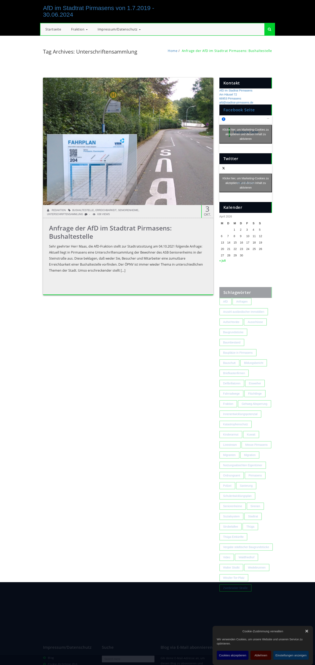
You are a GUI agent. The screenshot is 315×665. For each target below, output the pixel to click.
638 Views (101, 214)
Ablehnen (261, 655)
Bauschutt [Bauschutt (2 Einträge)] (229, 374)
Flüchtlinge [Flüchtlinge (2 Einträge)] (255, 404)
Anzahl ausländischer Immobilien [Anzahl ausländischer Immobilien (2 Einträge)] (243, 323)
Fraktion (79, 29)
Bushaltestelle (83, 210)
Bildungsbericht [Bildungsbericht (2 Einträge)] (253, 374)
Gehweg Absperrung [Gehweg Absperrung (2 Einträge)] (254, 415)
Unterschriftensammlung (65, 214)
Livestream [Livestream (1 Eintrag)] (230, 456)
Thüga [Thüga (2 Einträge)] (250, 537)
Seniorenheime (128, 210)
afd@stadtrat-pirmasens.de (236, 102)
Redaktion (56, 210)
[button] (307, 631)
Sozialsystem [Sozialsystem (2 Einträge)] (231, 527)
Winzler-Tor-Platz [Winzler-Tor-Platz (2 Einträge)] (234, 589)
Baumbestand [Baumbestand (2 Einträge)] (231, 353)
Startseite (53, 29)
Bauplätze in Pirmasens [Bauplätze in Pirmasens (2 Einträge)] (238, 363)
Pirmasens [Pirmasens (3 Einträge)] (255, 486)
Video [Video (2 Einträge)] (226, 568)
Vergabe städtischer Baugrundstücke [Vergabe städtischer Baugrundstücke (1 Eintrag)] (246, 558)
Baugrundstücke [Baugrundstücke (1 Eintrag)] (233, 343)
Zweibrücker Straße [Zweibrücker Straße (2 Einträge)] (235, 599)
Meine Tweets (245, 183)
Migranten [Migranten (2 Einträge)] (229, 466)
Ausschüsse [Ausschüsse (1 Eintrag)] (255, 333)
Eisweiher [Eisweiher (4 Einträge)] (255, 394)
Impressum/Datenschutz (119, 29)
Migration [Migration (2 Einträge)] (250, 466)
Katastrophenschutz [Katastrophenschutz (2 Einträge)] (235, 435)
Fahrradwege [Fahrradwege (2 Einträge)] (231, 404)
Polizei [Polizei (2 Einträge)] (227, 496)
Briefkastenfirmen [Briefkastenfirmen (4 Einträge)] (234, 384)
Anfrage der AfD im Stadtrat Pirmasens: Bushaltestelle (227, 51)
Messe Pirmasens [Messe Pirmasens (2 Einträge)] (256, 456)
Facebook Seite (239, 110)
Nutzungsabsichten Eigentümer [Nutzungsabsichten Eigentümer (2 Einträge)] (242, 476)
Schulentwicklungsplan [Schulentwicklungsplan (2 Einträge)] (237, 507)
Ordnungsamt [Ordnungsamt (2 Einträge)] (231, 486)
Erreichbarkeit (106, 210)
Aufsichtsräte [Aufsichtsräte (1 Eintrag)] (231, 333)
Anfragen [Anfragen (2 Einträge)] (242, 312)
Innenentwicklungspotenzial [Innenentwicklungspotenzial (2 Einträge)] (240, 425)
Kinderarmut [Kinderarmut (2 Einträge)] (230, 445)
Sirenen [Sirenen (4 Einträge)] (255, 517)
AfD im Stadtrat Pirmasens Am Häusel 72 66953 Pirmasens (236, 94)
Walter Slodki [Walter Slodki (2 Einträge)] (231, 578)
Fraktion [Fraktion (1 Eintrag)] (228, 415)
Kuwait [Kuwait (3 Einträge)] (251, 445)
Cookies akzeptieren (232, 655)
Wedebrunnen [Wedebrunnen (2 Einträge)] (257, 578)
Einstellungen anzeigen (291, 655)
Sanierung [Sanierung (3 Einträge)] (246, 496)
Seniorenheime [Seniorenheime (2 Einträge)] (232, 517)
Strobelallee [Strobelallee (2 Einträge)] (230, 537)
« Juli (222, 260)
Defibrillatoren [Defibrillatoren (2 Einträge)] (231, 394)
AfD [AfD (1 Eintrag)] (225, 312)
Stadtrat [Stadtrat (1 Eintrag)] (253, 527)
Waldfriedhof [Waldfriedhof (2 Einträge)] (246, 568)
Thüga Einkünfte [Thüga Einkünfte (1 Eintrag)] (233, 548)
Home (173, 51)
